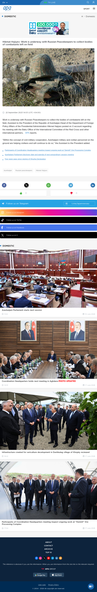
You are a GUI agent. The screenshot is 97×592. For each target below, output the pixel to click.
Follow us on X (9, 235)
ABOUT (48, 542)
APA (27, 133)
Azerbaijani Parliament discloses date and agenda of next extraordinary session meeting (39, 155)
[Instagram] (40, 558)
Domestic (90, 16)
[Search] (88, 2)
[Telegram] (52, 558)
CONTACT (48, 545)
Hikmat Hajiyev (41, 170)
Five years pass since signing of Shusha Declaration (25, 159)
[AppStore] (57, 575)
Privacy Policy (53, 585)
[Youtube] (48, 558)
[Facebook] (36, 558)
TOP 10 (48, 552)
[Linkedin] (56, 558)
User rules (42, 585)
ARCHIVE (48, 549)
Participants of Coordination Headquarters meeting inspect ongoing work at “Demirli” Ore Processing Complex (48, 150)
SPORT (86, 9)
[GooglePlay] (40, 575)
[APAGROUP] (48, 569)
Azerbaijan (8, 170)
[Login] (93, 2)
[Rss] (60, 558)
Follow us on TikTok (11, 220)
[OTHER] (93, 9)
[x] (44, 558)
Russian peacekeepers (24, 170)
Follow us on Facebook (12, 227)
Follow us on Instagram (12, 212)
